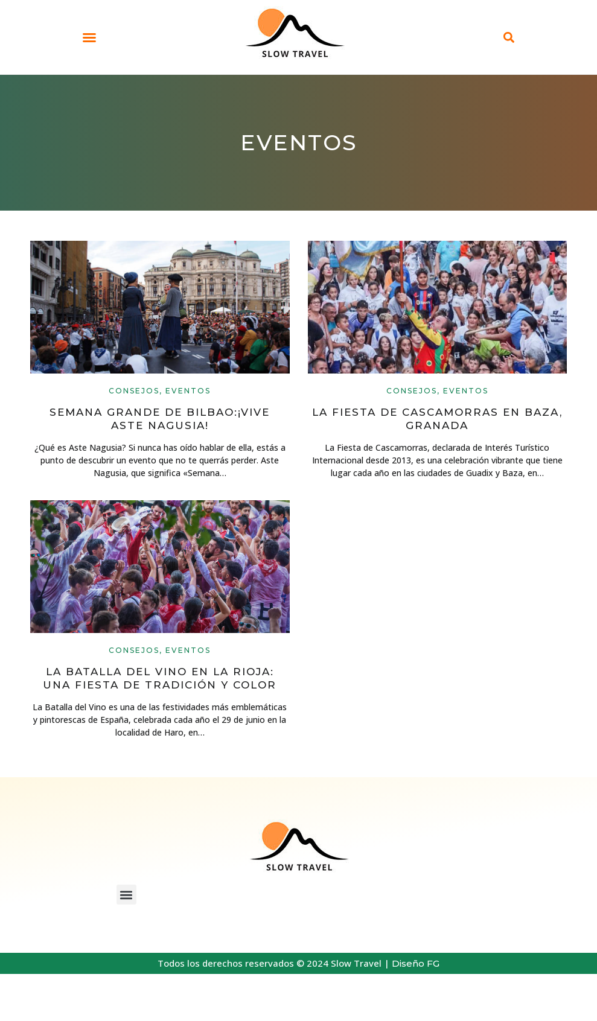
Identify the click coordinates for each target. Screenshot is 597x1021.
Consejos (134, 390)
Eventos (188, 390)
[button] (89, 37)
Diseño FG (415, 963)
